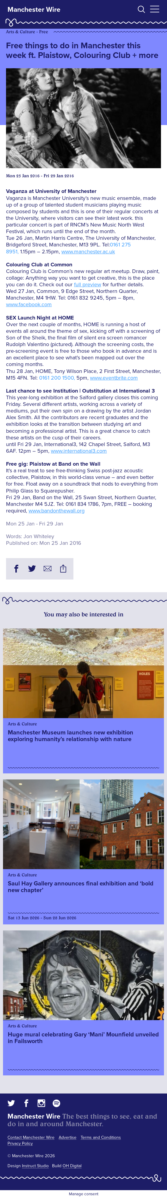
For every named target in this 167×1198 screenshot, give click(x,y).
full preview (87, 284)
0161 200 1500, (57, 377)
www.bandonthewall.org (57, 510)
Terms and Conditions (101, 1137)
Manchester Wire (34, 9)
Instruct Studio (35, 1165)
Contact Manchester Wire (31, 1137)
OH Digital (72, 1165)
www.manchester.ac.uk (88, 251)
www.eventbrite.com (114, 377)
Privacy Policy (20, 1143)
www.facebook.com (29, 304)
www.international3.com (79, 451)
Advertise (67, 1137)
